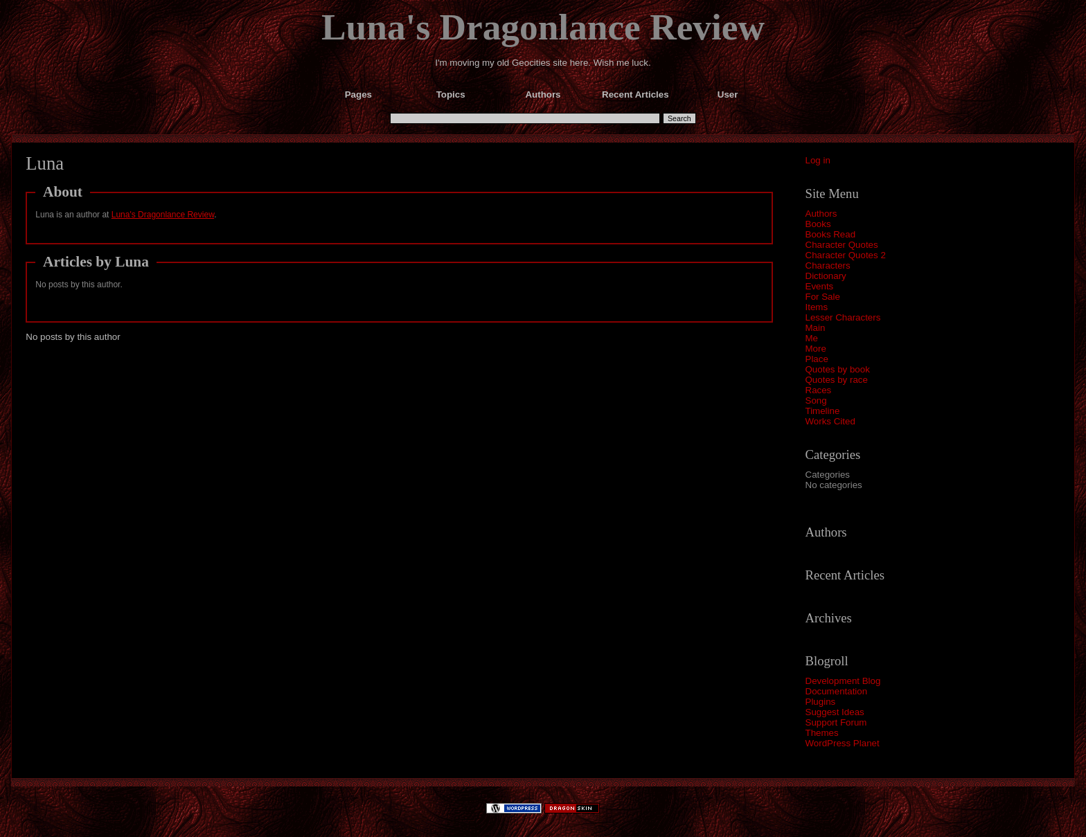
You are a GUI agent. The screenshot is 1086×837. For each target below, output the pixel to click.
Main (815, 328)
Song (816, 400)
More (815, 348)
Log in (817, 160)
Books (818, 224)
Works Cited (830, 421)
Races (818, 390)
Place (816, 359)
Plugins (820, 701)
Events (819, 286)
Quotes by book (837, 369)
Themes (822, 733)
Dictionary (825, 276)
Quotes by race (836, 380)
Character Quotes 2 (845, 255)
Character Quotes (841, 245)
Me (812, 338)
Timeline (822, 411)
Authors (821, 213)
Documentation (836, 691)
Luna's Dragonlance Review (543, 27)
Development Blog (843, 681)
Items (816, 307)
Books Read (830, 234)
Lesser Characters (843, 317)
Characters (828, 265)
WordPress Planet (842, 743)
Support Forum (836, 722)
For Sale (822, 296)
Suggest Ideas (834, 712)
